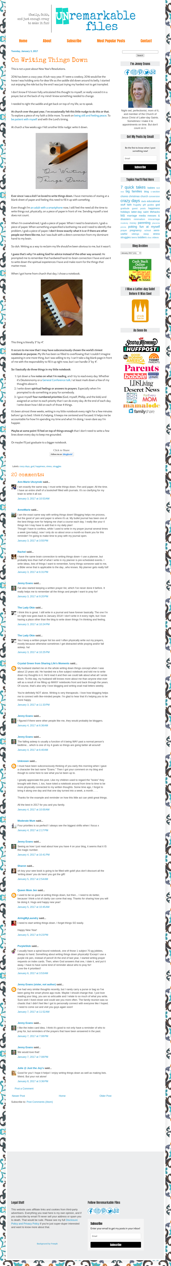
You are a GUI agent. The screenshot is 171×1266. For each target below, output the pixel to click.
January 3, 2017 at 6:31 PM (33, 572)
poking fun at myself (144, 226)
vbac (149, 237)
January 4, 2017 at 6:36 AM (33, 725)
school (147, 230)
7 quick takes (133, 187)
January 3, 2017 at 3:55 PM (33, 540)
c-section (155, 191)
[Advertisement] (61, 1127)
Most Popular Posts (111, 41)
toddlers (142, 237)
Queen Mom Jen (27, 890)
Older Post (105, 1095)
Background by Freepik (47, 1244)
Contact (146, 41)
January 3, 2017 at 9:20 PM (33, 596)
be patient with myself (24, 119)
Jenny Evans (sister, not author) (37, 984)
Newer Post (18, 1095)
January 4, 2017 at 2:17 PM (33, 830)
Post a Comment (24, 1088)
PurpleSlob (24, 946)
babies (151, 187)
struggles (57, 466)
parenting (144, 222)
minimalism (139, 219)
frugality (137, 204)
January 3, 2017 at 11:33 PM (34, 704)
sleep (146, 234)
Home (23, 41)
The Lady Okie (26, 607)
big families (134, 191)
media (142, 215)
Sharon (22, 866)
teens (134, 237)
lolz (123, 215)
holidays (125, 211)
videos (155, 237)
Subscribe (74, 41)
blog (146, 191)
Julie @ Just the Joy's (31, 1068)
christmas (134, 196)
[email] (140, 158)
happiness (40, 466)
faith (129, 204)
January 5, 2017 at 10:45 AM (33, 907)
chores (124, 196)
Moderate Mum (26, 820)
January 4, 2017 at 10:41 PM (34, 854)
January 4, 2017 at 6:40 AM (33, 749)
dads (143, 201)
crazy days (24, 466)
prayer (124, 230)
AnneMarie (24, 509)
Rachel (22, 551)
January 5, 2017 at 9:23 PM (33, 934)
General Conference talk (56, 380)
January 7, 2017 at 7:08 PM (33, 1036)
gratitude (125, 208)
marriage (132, 215)
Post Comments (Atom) (40, 1101)
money (133, 223)
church (144, 196)
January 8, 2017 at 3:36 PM (33, 1081)
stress (49, 466)
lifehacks (155, 211)
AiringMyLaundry (28, 918)
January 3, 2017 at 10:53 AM (33, 498)
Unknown (23, 761)
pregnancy (135, 230)
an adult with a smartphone (47, 207)
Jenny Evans (25, 583)
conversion (154, 196)
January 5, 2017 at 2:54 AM (33, 879)
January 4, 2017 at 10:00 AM (33, 809)
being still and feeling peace (90, 115)
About (47, 41)
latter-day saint (139, 211)
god (32, 466)
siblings (135, 234)
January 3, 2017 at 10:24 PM (34, 624)
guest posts (139, 208)
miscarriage (154, 219)
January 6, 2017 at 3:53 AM (33, 973)
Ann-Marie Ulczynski (30, 482)
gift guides (148, 204)
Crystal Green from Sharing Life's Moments (43, 663)
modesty (124, 223)
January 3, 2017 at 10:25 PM (34, 652)
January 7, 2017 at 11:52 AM (33, 1011)
